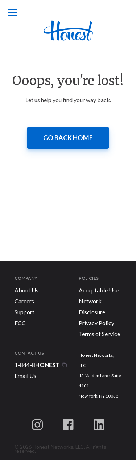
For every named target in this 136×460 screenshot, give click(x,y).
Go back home (68, 138)
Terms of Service (99, 333)
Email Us (25, 375)
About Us (26, 290)
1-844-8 (38, 364)
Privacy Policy (96, 322)
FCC (20, 322)
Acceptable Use (99, 290)
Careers (24, 301)
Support (24, 311)
